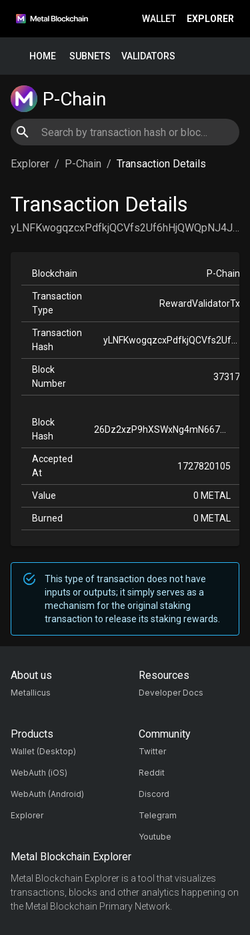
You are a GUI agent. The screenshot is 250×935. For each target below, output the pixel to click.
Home (42, 56)
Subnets (90, 56)
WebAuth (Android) (47, 794)
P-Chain (83, 163)
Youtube (155, 837)
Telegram (158, 815)
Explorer (210, 19)
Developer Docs (171, 693)
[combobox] (124, 132)
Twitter (152, 751)
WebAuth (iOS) (39, 773)
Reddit (152, 773)
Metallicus (31, 693)
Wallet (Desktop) (43, 751)
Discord (154, 794)
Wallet (159, 19)
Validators (148, 56)
